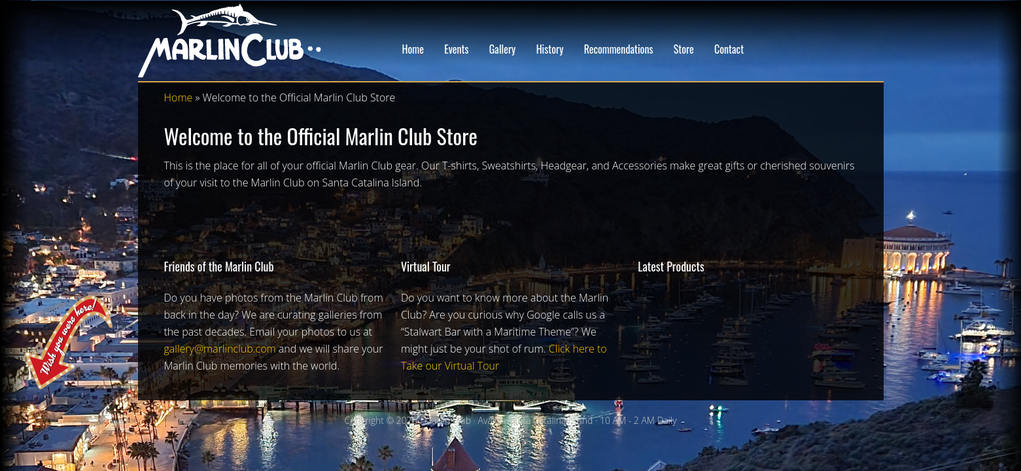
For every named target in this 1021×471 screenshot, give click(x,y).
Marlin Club (242, 40)
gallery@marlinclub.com (220, 348)
